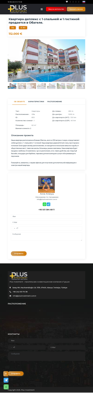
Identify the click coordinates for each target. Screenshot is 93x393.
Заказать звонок (76, 9)
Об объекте (19, 102)
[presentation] (28, 247)
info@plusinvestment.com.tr (23, 296)
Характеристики (36, 102)
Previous (6, 60)
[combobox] (14, 229)
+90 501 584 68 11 (46, 210)
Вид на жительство (56, 9)
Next (87, 60)
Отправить (19, 254)
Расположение (54, 102)
